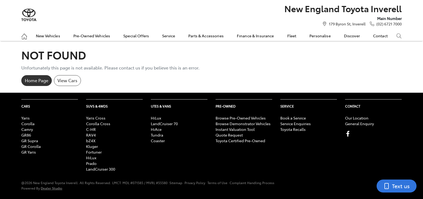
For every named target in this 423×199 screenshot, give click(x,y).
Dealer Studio (51, 188)
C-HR (91, 129)
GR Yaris (28, 152)
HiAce (156, 129)
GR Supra (29, 140)
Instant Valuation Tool (235, 129)
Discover (352, 35)
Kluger (92, 146)
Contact (380, 35)
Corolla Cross (98, 123)
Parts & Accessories (206, 35)
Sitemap (175, 183)
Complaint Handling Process (252, 183)
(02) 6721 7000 (389, 23)
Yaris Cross (95, 118)
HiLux (91, 157)
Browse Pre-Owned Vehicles (241, 118)
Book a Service (293, 118)
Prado (91, 163)
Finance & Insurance (255, 35)
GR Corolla (31, 146)
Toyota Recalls (293, 129)
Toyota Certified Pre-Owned (240, 140)
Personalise (320, 35)
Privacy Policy (195, 183)
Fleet (291, 35)
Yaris (25, 118)
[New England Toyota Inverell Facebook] (349, 134)
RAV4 (91, 135)
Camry (27, 129)
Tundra (157, 135)
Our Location (357, 118)
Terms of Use (217, 183)
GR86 (26, 135)
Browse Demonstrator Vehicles (243, 123)
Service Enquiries (295, 123)
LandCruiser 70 (164, 123)
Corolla (28, 123)
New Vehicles (48, 35)
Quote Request (229, 135)
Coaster (158, 140)
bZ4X (90, 140)
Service (168, 35)
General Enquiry (359, 123)
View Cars (67, 80)
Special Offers (136, 35)
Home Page (36, 80)
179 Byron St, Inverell (347, 23)
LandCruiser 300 (100, 169)
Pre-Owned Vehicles (91, 35)
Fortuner (94, 152)
